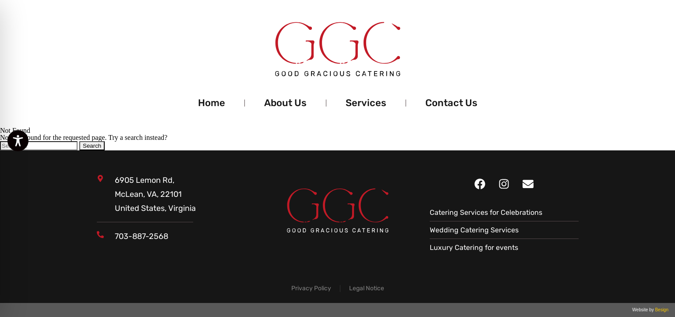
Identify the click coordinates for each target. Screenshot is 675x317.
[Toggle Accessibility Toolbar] (18, 140)
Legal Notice (366, 288)
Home (211, 103)
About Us (285, 103)
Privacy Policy (311, 288)
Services (366, 103)
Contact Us (451, 103)
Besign (661, 309)
